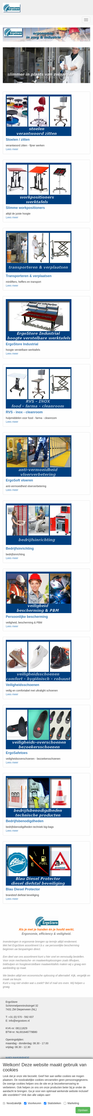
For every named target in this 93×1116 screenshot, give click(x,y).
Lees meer (12, 149)
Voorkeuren (32, 1103)
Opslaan (83, 1110)
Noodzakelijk (12, 1103)
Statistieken (52, 1103)
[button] (9, 65)
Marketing (71, 1103)
